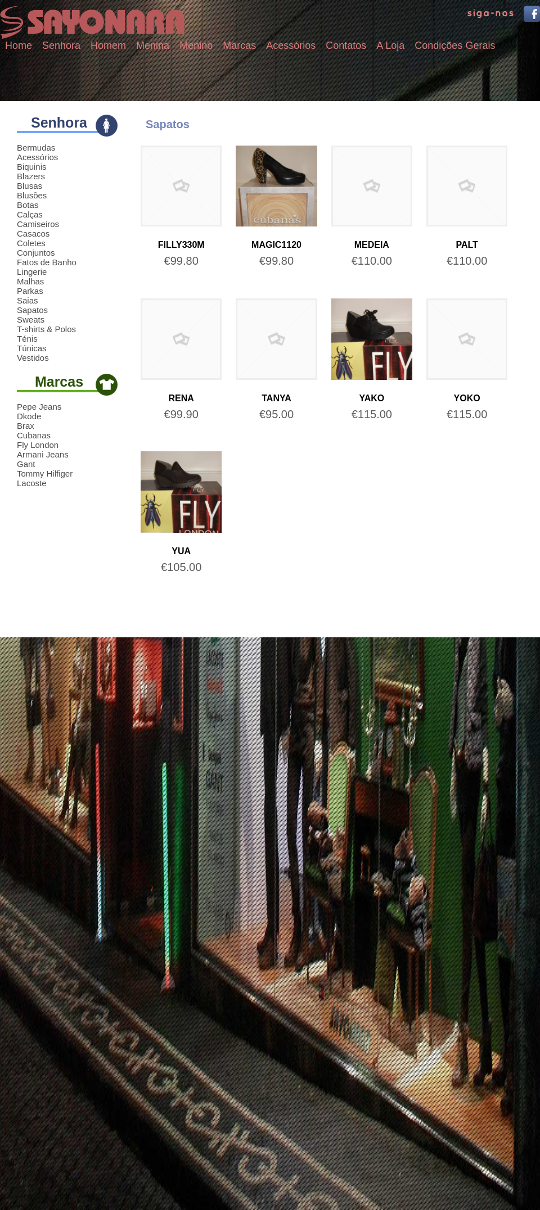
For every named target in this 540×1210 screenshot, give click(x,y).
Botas (27, 205)
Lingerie (32, 272)
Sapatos (32, 310)
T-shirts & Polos (46, 329)
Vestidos (33, 357)
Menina (152, 45)
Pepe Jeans (39, 406)
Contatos (346, 45)
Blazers (31, 176)
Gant (26, 464)
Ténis (27, 338)
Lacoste (32, 483)
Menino (196, 45)
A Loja (390, 45)
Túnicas (32, 348)
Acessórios (291, 45)
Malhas (30, 281)
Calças (30, 214)
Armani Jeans (43, 454)
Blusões (32, 195)
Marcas (239, 45)
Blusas (29, 186)
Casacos (33, 233)
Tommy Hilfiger (45, 473)
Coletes (31, 243)
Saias (27, 300)
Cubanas (34, 435)
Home (18, 45)
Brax (25, 425)
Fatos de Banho (46, 262)
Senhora (61, 45)
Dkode (29, 416)
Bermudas (36, 147)
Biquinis (32, 166)
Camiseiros (38, 224)
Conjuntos (36, 252)
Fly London (37, 445)
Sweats (30, 319)
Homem (108, 45)
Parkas (30, 291)
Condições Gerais (455, 45)
